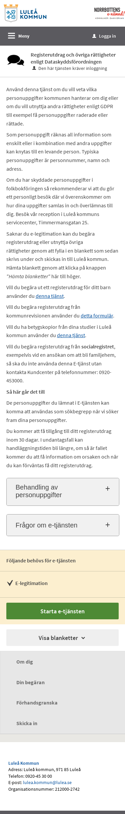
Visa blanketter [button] (62, 638)
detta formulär (97, 315)
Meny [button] (23, 36)
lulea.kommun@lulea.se (47, 782)
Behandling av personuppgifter (39, 491)
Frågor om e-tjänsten (47, 525)
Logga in (104, 36)
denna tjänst (71, 335)
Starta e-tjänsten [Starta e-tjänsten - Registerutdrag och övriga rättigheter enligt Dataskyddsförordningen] (62, 611)
